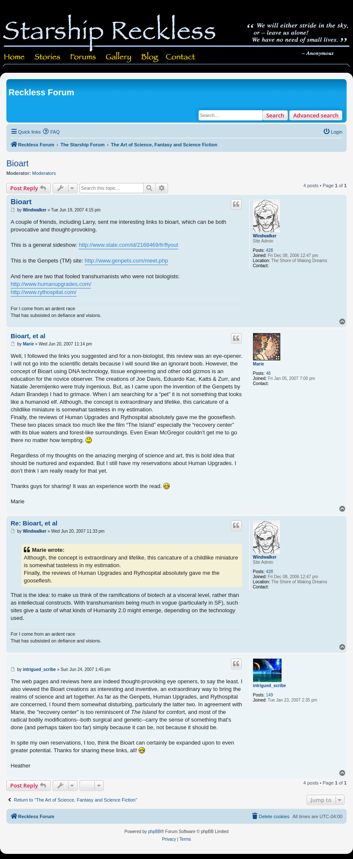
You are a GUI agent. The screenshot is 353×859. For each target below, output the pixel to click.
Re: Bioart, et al (34, 523)
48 (268, 373)
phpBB (154, 831)
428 (269, 250)
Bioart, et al (28, 336)
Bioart (17, 163)
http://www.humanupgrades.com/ (51, 284)
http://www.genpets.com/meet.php (126, 260)
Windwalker (264, 236)
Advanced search (316, 115)
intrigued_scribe (269, 685)
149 (269, 695)
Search (275, 115)
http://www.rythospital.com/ (44, 292)
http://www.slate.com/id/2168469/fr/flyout (128, 245)
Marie (258, 364)
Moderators (44, 173)
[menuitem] (51, 132)
